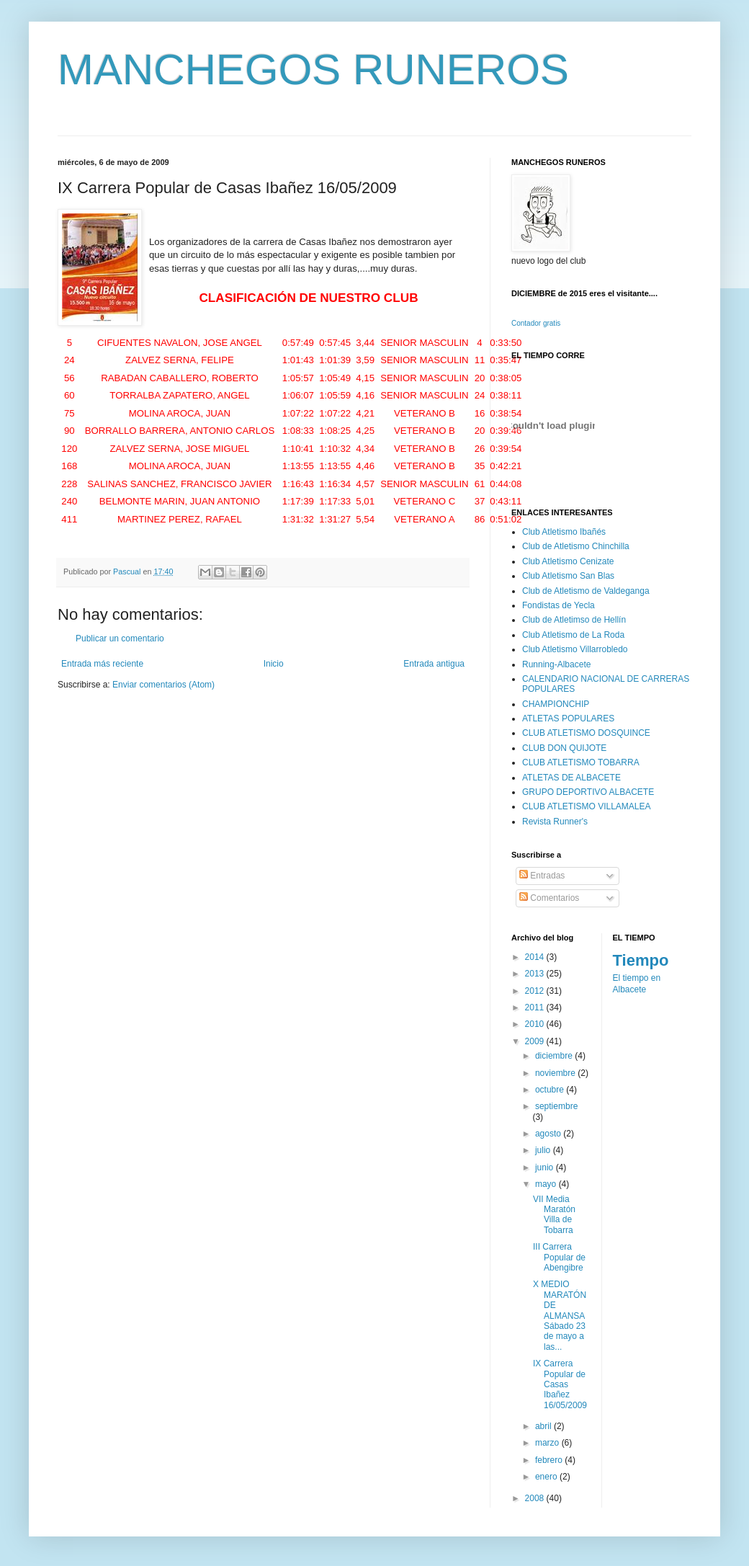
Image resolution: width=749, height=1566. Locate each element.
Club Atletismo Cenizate (568, 561)
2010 (536, 1024)
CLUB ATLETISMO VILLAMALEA (586, 806)
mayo (547, 1184)
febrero (550, 1460)
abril (544, 1426)
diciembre (555, 1056)
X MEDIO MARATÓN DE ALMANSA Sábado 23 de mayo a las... (559, 1315)
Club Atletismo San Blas (568, 576)
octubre (550, 1090)
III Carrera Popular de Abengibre (559, 1257)
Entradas (542, 876)
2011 (536, 1007)
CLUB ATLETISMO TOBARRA (581, 762)
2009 (536, 1041)
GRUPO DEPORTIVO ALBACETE (588, 792)
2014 (536, 957)
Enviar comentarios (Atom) (163, 685)
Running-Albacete (556, 664)
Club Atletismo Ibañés (564, 532)
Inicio (274, 664)
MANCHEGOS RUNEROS (313, 69)
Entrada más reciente (102, 664)
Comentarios (549, 898)
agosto (549, 1134)
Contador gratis (535, 323)
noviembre (556, 1073)
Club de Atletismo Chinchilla (575, 546)
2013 (536, 974)
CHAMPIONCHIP (555, 704)
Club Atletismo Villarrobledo (575, 649)
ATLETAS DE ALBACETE (571, 778)
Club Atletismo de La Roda (573, 635)
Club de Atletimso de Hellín (574, 620)
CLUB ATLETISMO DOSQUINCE (586, 733)
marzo (548, 1443)
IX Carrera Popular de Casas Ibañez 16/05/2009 (560, 1384)
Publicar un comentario (120, 638)
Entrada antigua (434, 664)
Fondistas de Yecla (558, 605)
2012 (536, 991)
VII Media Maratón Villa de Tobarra (554, 1214)
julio (544, 1150)
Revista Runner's (555, 822)
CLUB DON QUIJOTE (564, 748)
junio (545, 1167)
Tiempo (641, 960)
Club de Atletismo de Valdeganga (586, 591)
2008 (536, 1498)
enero (547, 1477)
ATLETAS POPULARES (568, 718)
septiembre (556, 1106)
